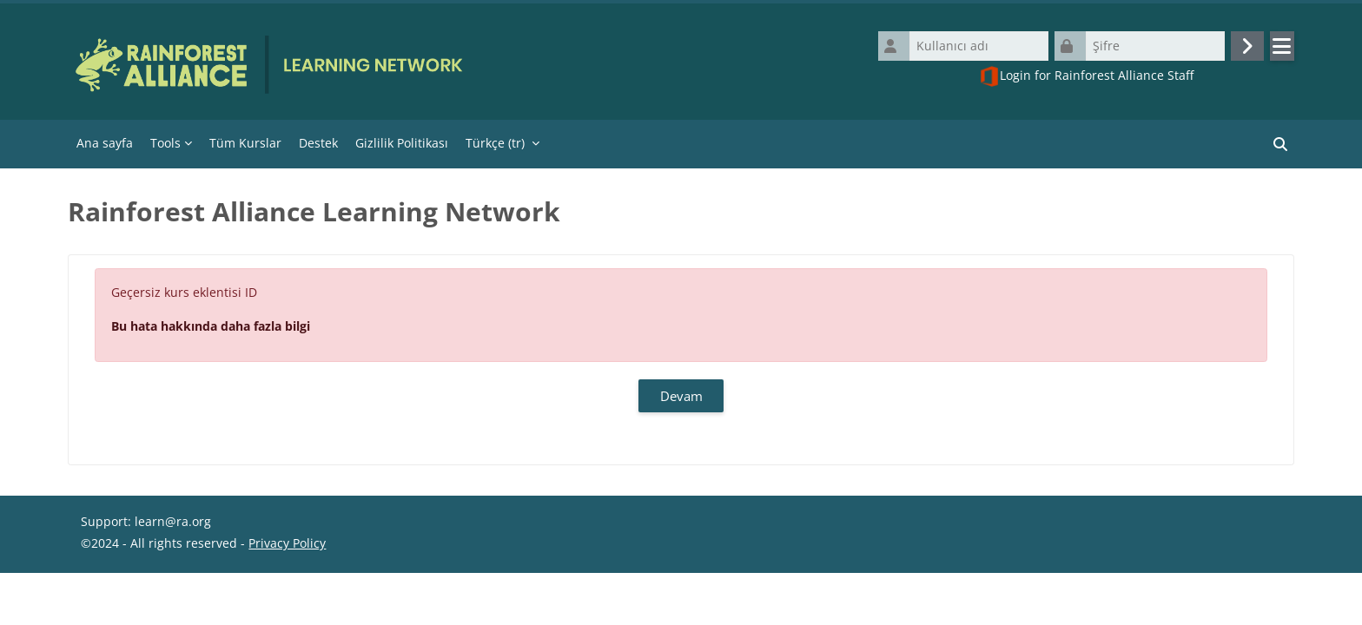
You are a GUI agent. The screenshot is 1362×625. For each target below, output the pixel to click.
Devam (681, 396)
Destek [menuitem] (318, 143)
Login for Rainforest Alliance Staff (1086, 76)
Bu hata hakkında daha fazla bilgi (210, 326)
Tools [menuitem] (165, 143)
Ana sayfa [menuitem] (104, 143)
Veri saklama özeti (133, 598)
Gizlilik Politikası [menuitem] (401, 143)
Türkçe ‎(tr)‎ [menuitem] (495, 143)
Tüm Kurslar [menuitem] (245, 143)
